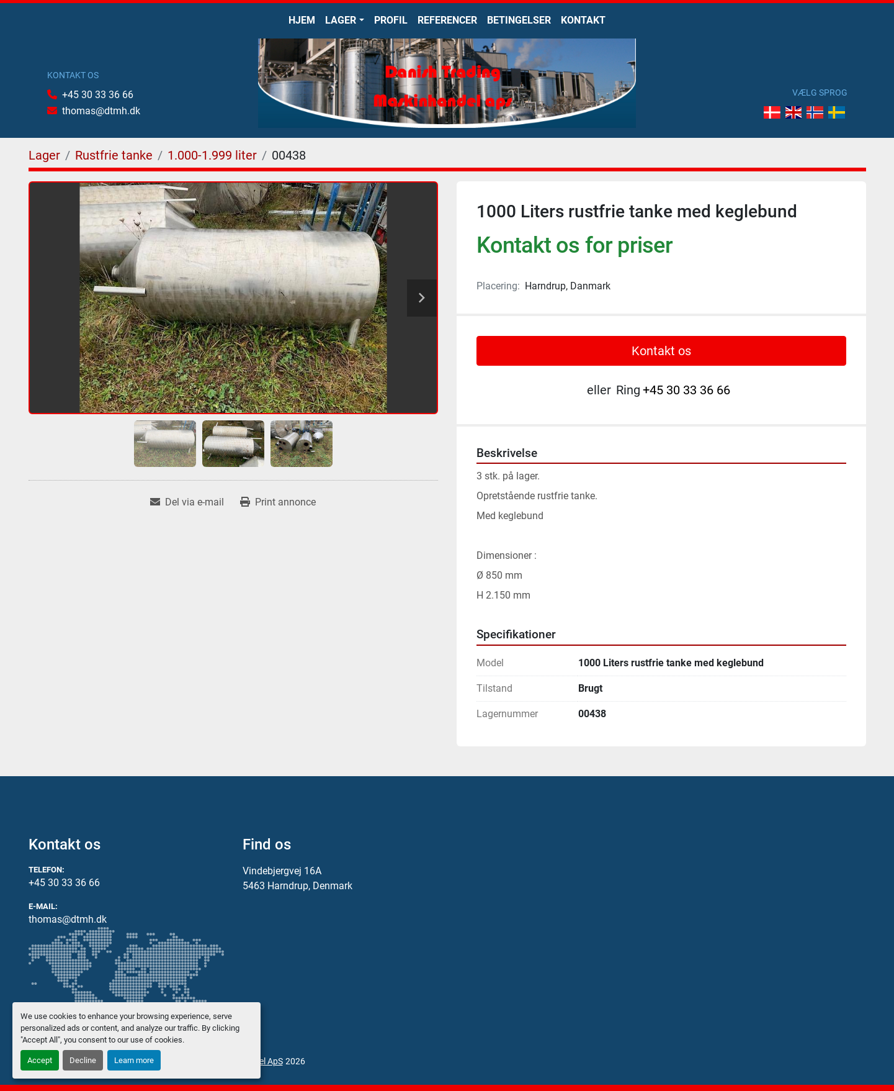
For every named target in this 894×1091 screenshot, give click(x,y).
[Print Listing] (278, 502)
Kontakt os (661, 350)
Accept (39, 1060)
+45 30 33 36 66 (97, 95)
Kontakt (583, 20)
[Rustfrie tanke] (114, 155)
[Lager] (44, 155)
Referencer (447, 20)
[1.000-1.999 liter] (212, 155)
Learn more (134, 1060)
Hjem (301, 20)
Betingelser (519, 20)
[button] (344, 20)
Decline (82, 1060)
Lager (340, 20)
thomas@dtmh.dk (101, 111)
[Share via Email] (187, 502)
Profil (391, 20)
